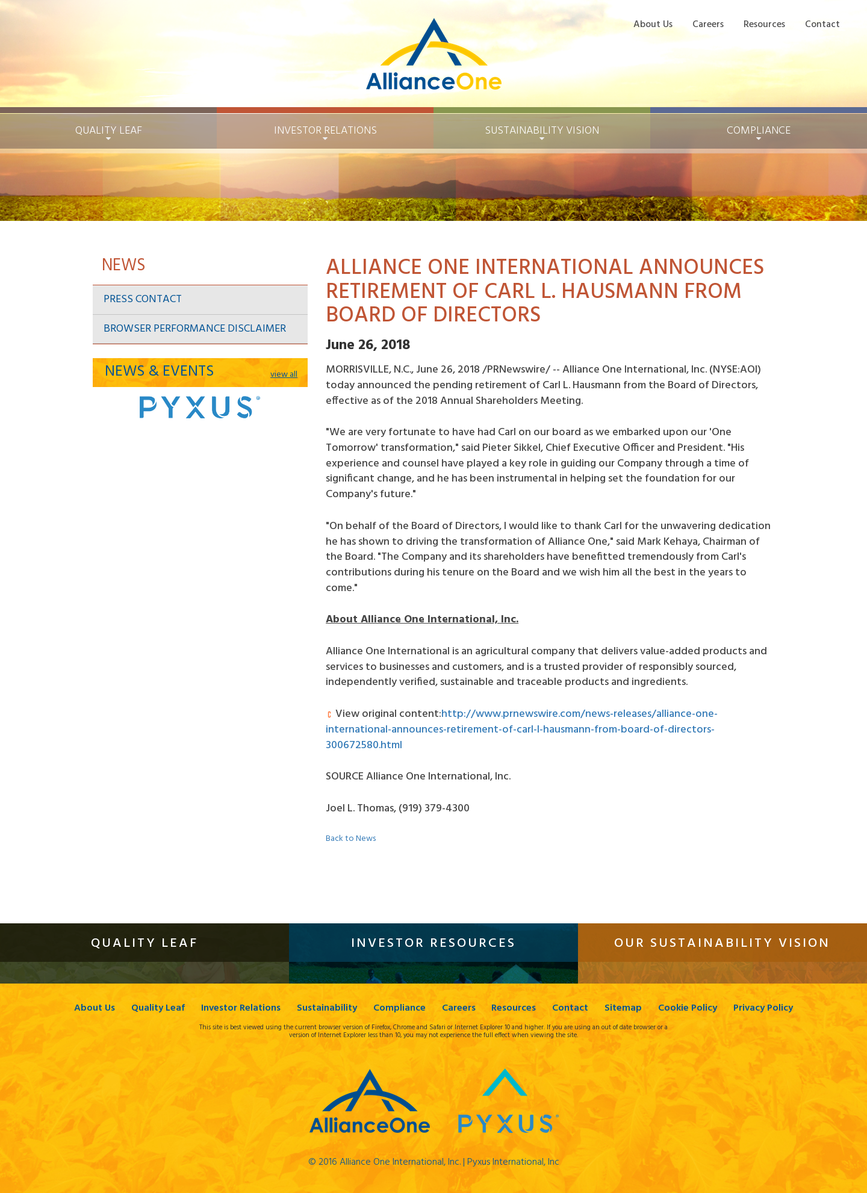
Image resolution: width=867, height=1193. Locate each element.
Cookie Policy (688, 1008)
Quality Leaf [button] (108, 131)
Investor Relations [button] (325, 131)
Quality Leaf (158, 1008)
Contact (822, 24)
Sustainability (327, 1008)
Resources (764, 24)
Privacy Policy (764, 1008)
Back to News (351, 839)
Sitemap (623, 1008)
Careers (708, 24)
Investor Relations (241, 1008)
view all (283, 375)
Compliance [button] (759, 131)
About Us (653, 24)
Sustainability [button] (542, 131)
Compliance (399, 1008)
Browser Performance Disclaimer (195, 329)
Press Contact (143, 299)
